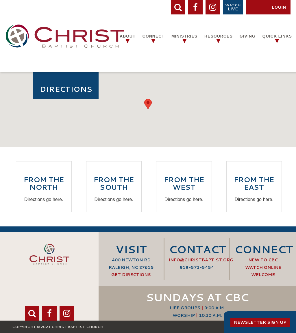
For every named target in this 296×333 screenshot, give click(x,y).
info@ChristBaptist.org (201, 260)
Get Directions (131, 275)
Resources (218, 36)
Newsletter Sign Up (260, 322)
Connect (153, 36)
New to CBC (263, 260)
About (128, 36)
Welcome (263, 275)
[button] (148, 104)
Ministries (184, 36)
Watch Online (263, 267)
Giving (248, 36)
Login (279, 7)
